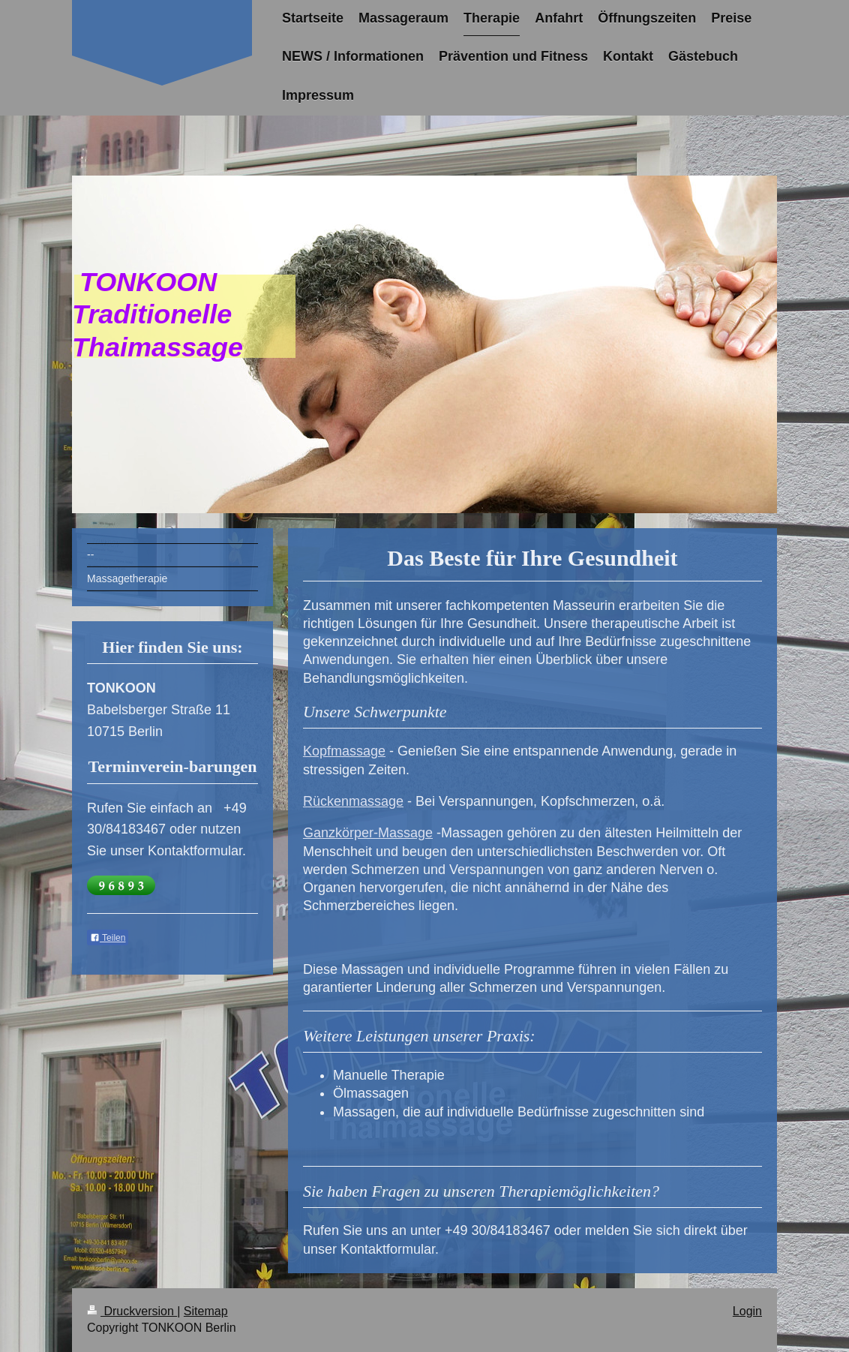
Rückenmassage (353, 801)
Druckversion (132, 1311)
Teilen (107, 938)
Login (747, 1311)
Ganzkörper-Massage (368, 832)
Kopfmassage (344, 751)
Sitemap (206, 1311)
